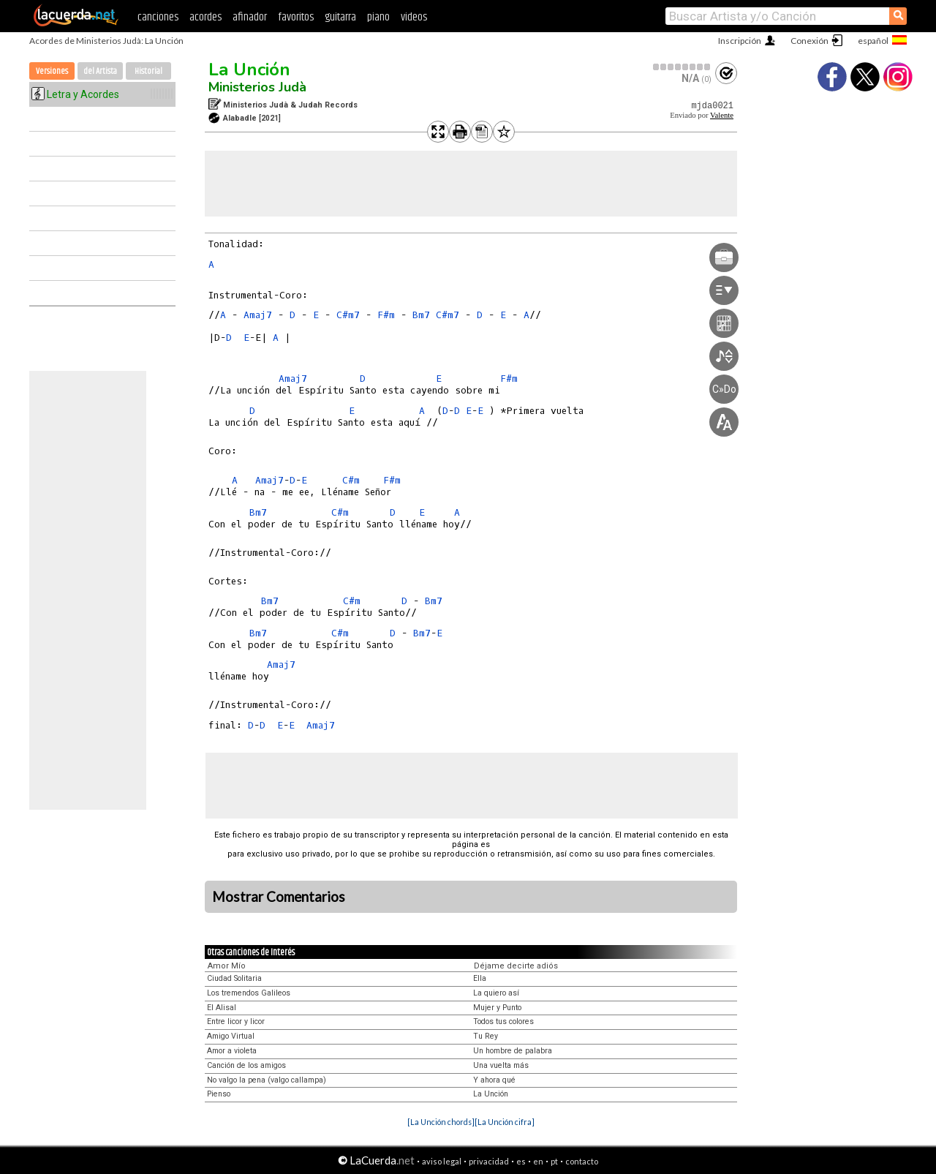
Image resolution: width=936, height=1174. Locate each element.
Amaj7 (258, 315)
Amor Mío (227, 966)
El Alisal (221, 1007)
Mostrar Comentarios (278, 897)
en (538, 1161)
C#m (351, 480)
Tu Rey (485, 1036)
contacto (581, 1161)
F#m (386, 315)
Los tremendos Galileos (248, 993)
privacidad (489, 1161)
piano (378, 17)
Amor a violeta (232, 1051)
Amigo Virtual (230, 1036)
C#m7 (348, 315)
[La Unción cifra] (505, 1121)
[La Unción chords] (441, 1121)
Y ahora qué (494, 1080)
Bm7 (421, 315)
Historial (148, 71)
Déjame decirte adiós (516, 966)
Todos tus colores (503, 1021)
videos (414, 17)
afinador (250, 17)
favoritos (296, 17)
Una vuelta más (501, 1065)
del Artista (100, 71)
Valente (721, 115)
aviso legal (441, 1161)
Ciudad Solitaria (234, 978)
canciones (157, 17)
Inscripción (739, 40)
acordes (205, 17)
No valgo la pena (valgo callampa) (266, 1080)
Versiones (52, 71)
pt (554, 1161)
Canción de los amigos (246, 1065)
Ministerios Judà (257, 87)
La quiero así (496, 993)
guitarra (340, 17)
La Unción (249, 69)
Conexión (809, 40)
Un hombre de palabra (512, 1051)
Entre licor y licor (236, 1021)
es (521, 1161)
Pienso (218, 1094)
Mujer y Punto (497, 1007)
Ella (479, 978)
